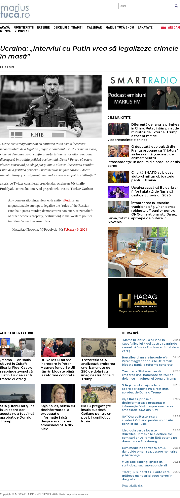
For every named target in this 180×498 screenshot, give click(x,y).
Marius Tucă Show (120, 27)
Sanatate (145, 27)
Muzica (5, 31)
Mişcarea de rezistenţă (36, 11)
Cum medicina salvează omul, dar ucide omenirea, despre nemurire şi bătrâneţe (149, 451)
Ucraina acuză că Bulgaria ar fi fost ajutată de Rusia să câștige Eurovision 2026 (154, 191)
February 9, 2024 (75, 229)
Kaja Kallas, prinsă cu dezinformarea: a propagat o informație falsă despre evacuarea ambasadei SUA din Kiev (58, 417)
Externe (43, 27)
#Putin (67, 200)
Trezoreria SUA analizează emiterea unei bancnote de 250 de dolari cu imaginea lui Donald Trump (98, 369)
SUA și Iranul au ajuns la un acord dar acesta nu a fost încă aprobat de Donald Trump (17, 413)
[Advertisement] (48, 264)
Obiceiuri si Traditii (68, 27)
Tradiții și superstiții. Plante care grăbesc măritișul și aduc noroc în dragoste (147, 475)
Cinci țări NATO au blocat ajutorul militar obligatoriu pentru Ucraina (152, 176)
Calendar (94, 27)
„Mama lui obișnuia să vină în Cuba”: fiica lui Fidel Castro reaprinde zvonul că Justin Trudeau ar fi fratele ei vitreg (16, 369)
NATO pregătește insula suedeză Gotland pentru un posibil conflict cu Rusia (96, 413)
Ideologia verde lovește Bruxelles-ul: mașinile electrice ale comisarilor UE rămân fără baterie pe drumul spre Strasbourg (149, 436)
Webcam (174, 27)
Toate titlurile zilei (132, 485)
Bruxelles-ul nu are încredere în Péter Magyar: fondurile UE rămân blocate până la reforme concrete (58, 367)
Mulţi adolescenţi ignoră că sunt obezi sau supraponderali (144, 463)
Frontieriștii (24, 27)
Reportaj (22, 31)
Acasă (5, 27)
